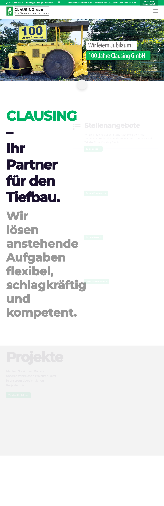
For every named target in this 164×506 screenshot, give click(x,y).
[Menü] (156, 11)
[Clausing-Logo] (27, 11)
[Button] (82, 84)
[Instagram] (58, 2)
